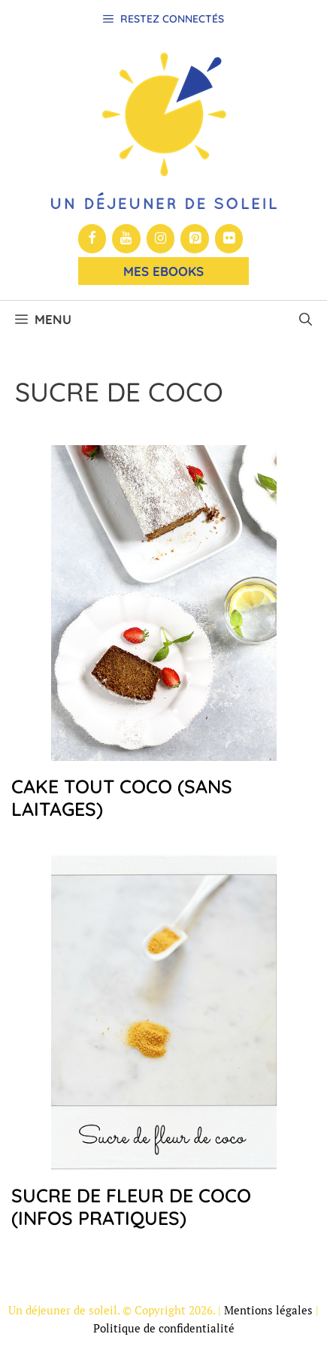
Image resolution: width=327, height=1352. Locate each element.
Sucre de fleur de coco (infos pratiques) (131, 1206)
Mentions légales (268, 1309)
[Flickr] (229, 238)
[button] (305, 319)
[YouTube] (126, 238)
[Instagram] (161, 238)
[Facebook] (92, 238)
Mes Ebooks (163, 271)
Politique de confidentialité (164, 1327)
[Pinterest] (194, 238)
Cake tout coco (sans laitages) (121, 797)
